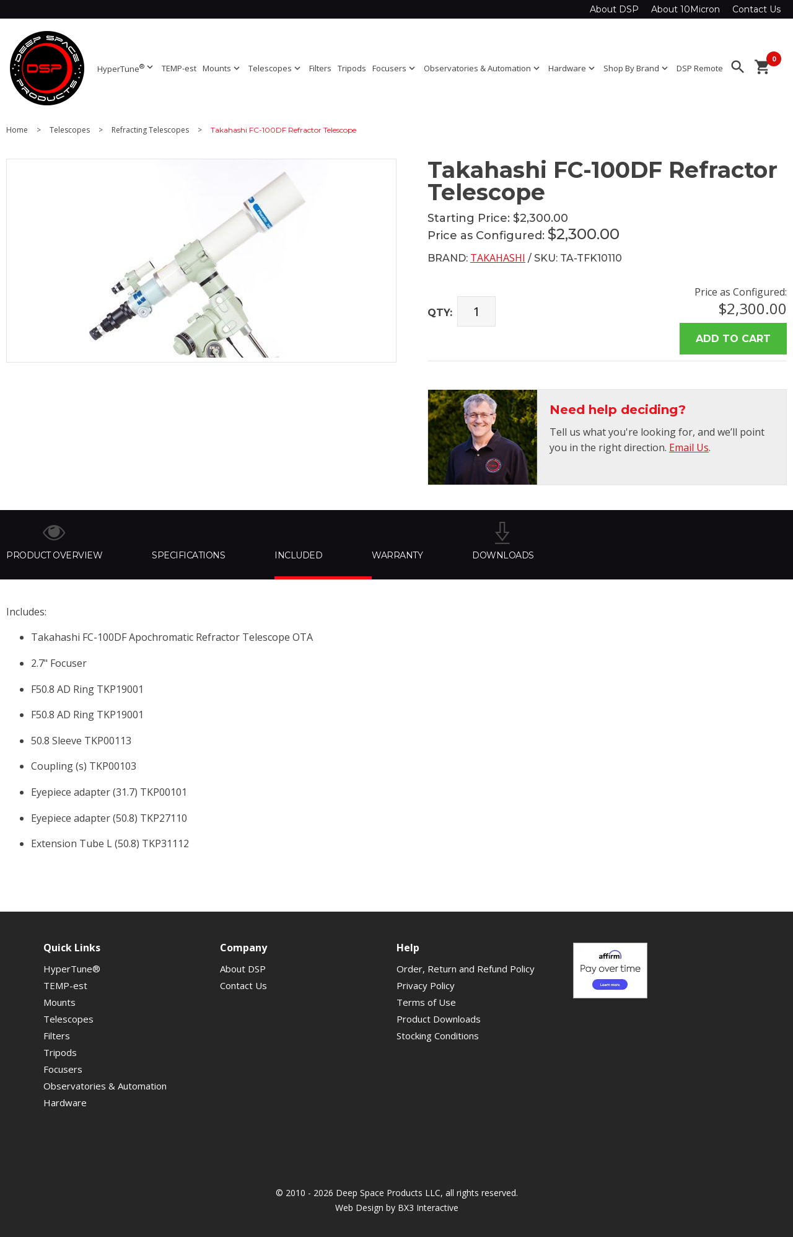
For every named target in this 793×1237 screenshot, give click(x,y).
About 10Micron (685, 9)
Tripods (352, 68)
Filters (320, 68)
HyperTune (126, 67)
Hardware (572, 68)
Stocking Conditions (437, 1035)
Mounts (222, 68)
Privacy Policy (425, 985)
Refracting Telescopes (150, 130)
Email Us (689, 447)
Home (17, 130)
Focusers (395, 68)
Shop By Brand (636, 68)
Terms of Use (426, 1002)
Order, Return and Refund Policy (465, 968)
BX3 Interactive (428, 1207)
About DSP (614, 9)
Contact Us (756, 9)
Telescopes (275, 68)
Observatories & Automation (483, 68)
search (738, 67)
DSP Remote (700, 68)
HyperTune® (71, 968)
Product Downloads (438, 1019)
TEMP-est (179, 68)
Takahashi (497, 258)
